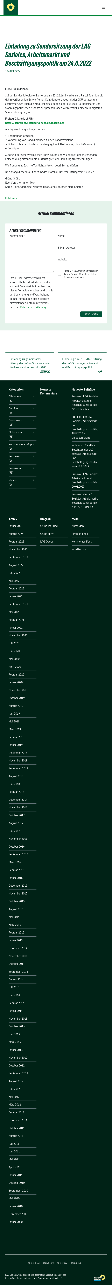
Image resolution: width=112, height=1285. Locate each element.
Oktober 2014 (17, 959)
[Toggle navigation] (103, 20)
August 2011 (16, 1131)
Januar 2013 (16, 1045)
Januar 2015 (16, 936)
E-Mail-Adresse (67, 243)
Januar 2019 (16, 740)
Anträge (13, 404)
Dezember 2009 (18, 1209)
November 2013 (18, 1014)
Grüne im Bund (49, 521)
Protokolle (15, 464)
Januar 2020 (16, 677)
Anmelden (78, 521)
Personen (14, 452)
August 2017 (16, 818)
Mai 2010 (14, 1194)
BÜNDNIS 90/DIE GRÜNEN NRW (34, 10)
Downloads (15, 416)
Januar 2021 (16, 623)
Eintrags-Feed (80, 529)
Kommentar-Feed (82, 537)
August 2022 (16, 560)
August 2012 (16, 1076)
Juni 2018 (14, 779)
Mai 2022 (14, 576)
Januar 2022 (16, 592)
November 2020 (18, 631)
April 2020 (15, 662)
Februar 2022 (16, 584)
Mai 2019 (14, 717)
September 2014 (18, 967)
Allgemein (15, 392)
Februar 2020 (16, 670)
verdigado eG (56, 1273)
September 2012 (18, 1068)
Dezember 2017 (18, 795)
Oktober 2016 (17, 842)
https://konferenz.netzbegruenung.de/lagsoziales (34, 118)
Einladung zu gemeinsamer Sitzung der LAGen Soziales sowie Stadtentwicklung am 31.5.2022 (30, 361)
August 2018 (16, 771)
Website (62, 255)
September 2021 (18, 599)
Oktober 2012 (17, 1061)
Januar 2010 (16, 1201)
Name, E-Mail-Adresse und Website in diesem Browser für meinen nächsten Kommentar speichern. (81, 269)
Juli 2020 (14, 638)
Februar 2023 (16, 537)
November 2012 (18, 1053)
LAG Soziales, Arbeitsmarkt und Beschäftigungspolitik (60, 6)
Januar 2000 (16, 1217)
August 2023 (16, 529)
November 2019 (18, 685)
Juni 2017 (14, 826)
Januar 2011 (16, 1170)
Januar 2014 (16, 1006)
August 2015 (16, 904)
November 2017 (18, 803)
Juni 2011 (14, 1147)
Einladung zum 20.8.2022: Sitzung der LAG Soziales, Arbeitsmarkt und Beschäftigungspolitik (82, 361)
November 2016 (18, 834)
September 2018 (18, 764)
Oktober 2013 (17, 1022)
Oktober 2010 (17, 1178)
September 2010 (18, 1186)
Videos (13, 475)
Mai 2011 (14, 1155)
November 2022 (18, 545)
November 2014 (18, 951)
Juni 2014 (14, 990)
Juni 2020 (14, 646)
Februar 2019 (16, 732)
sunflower (27, 1273)
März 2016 (15, 857)
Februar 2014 (16, 998)
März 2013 (15, 1037)
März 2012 (15, 1100)
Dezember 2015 (18, 881)
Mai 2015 (14, 912)
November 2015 (18, 889)
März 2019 (15, 724)
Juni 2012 (14, 1084)
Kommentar (17, 231)
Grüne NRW (47, 529)
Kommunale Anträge (20, 440)
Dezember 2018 (18, 748)
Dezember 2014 (18, 943)
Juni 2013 (14, 1029)
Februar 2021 (16, 615)
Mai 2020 (14, 654)
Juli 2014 (14, 983)
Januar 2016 (16, 873)
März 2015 (15, 920)
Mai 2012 (14, 1092)
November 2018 (18, 756)
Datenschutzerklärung (33, 302)
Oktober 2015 (17, 896)
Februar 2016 (16, 865)
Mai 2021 (14, 607)
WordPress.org (80, 545)
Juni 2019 (14, 709)
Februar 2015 (16, 928)
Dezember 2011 (18, 1115)
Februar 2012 (16, 1108)
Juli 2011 (14, 1139)
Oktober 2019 (17, 693)
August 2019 (16, 701)
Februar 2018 (16, 787)
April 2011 (15, 1162)
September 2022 (18, 552)
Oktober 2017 (17, 810)
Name (61, 231)
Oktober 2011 (17, 1123)
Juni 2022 (14, 568)
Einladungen (11, 193)
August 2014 (16, 975)
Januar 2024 (16, 521)
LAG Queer (46, 537)
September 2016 (18, 850)
